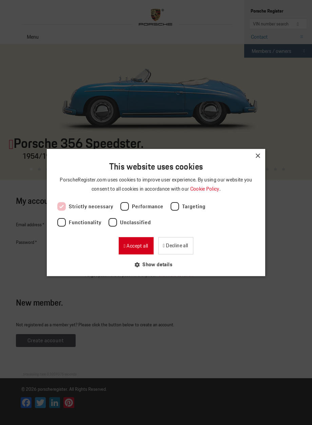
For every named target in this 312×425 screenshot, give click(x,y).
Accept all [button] (136, 246)
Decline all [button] (176, 245)
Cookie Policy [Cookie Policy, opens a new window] (205, 189)
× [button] (257, 156)
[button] (156, 264)
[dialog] (156, 212)
